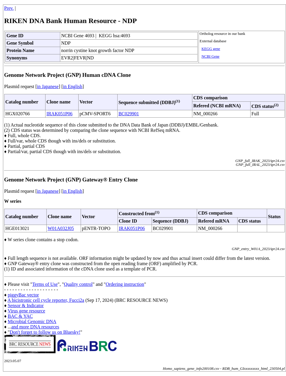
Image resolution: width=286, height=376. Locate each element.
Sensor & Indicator (26, 305)
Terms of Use (45, 284)
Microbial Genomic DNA (32, 321)
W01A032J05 (61, 228)
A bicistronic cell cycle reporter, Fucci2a (45, 300)
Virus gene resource (26, 310)
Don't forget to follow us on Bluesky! (45, 332)
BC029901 (128, 113)
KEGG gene (211, 49)
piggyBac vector (23, 294)
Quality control (78, 284)
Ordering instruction (125, 284)
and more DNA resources (35, 326)
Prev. (9, 8)
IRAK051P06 (59, 113)
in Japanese (47, 86)
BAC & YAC (20, 316)
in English (72, 86)
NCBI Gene (211, 56)
